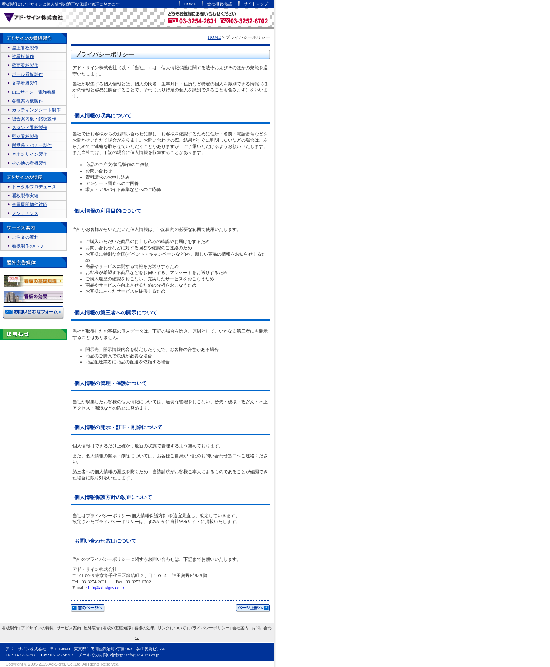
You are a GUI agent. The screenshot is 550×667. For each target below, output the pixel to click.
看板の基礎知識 (117, 628)
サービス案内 (69, 628)
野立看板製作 (25, 136)
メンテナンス (25, 213)
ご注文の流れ (25, 237)
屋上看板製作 (25, 47)
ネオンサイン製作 (29, 154)
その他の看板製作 (29, 163)
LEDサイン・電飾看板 (34, 92)
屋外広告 (92, 628)
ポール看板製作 (27, 74)
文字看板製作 (25, 83)
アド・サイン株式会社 (26, 649)
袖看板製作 (23, 56)
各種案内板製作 (27, 101)
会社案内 (240, 628)
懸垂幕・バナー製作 (32, 145)
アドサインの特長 (37, 628)
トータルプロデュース (34, 186)
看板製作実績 (25, 195)
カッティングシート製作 (36, 109)
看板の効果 (144, 628)
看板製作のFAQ (27, 246)
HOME (190, 3)
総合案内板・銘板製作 (34, 118)
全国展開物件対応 (29, 204)
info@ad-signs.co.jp (106, 587)
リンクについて (172, 628)
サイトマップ (256, 3)
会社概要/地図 (220, 3)
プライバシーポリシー (209, 628)
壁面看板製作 (25, 65)
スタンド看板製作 (29, 127)
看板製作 (10, 628)
